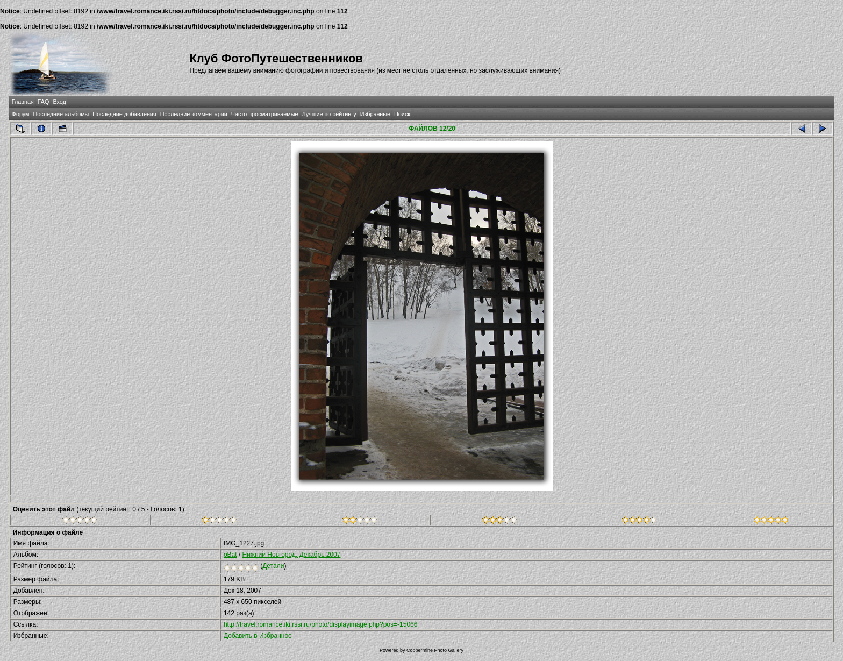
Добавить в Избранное (258, 635)
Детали (273, 566)
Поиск (402, 114)
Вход (59, 101)
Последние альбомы (61, 114)
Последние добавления (124, 114)
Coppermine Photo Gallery (434, 650)
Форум (21, 114)
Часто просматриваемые (264, 114)
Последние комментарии (193, 114)
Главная (23, 101)
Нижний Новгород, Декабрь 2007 (291, 554)
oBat (230, 554)
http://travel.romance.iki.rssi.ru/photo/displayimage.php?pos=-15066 (321, 624)
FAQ (43, 101)
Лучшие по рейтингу (329, 114)
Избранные (375, 114)
